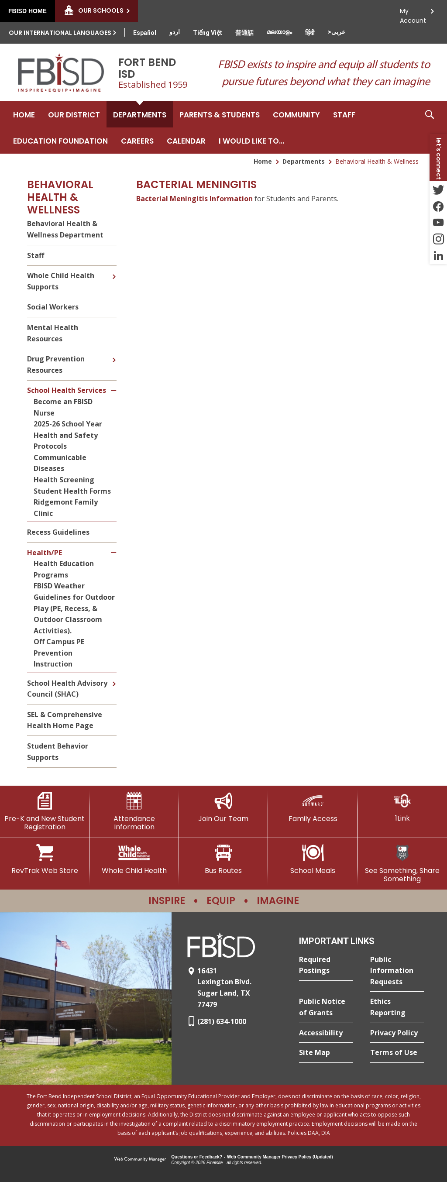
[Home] (24, 114)
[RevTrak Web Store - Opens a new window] (44, 859)
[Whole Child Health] (134, 859)
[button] (429, 127)
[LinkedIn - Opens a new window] (438, 256)
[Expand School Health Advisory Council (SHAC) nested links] (114, 677)
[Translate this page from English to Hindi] (310, 33)
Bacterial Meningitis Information (194, 198)
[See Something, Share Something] (402, 864)
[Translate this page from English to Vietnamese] (208, 33)
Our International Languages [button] (60, 32)
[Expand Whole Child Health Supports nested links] (114, 270)
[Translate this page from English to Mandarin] (244, 33)
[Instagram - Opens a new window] (438, 239)
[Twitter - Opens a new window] (438, 189)
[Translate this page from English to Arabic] (336, 32)
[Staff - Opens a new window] (344, 114)
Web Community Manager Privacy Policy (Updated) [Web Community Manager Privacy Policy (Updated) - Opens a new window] (280, 1157)
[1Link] (402, 807)
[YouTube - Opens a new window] (438, 222)
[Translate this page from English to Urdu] (174, 32)
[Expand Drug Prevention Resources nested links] (114, 353)
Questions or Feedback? (196, 1157)
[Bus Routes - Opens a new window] (223, 859)
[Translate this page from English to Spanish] (145, 33)
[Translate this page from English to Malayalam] (279, 32)
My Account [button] (413, 13)
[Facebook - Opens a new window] (438, 206)
